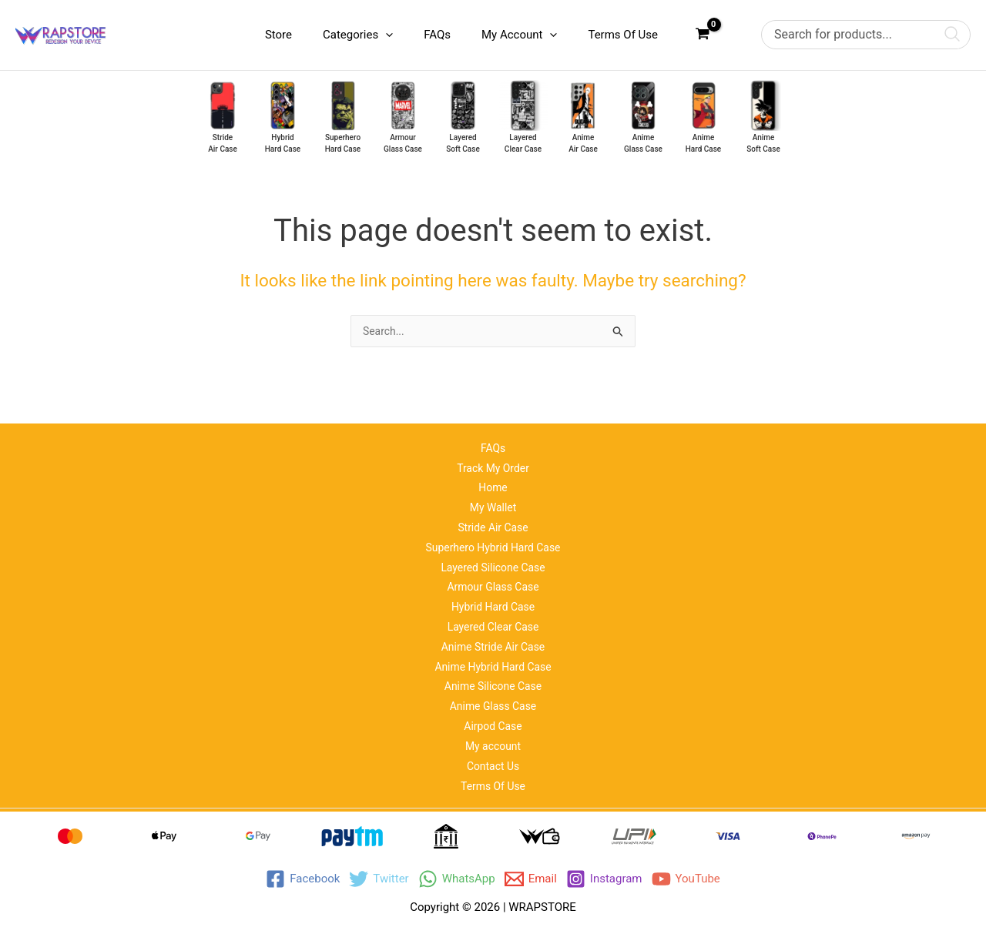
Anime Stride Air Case (492, 635)
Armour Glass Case (493, 570)
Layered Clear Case (493, 614)
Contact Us (493, 764)
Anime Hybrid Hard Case (492, 657)
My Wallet (493, 485)
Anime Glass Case (492, 699)
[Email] (531, 879)
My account (493, 742)
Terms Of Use (493, 785)
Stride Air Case (493, 507)
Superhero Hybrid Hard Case (493, 527)
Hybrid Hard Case (493, 592)
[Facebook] (303, 879)
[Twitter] (378, 879)
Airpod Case (492, 721)
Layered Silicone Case (493, 549)
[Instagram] (604, 879)
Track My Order (493, 442)
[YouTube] (686, 879)
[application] (412, 34)
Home (493, 463)
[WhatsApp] (456, 879)
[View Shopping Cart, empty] (702, 35)
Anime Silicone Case (493, 678)
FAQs (493, 420)
